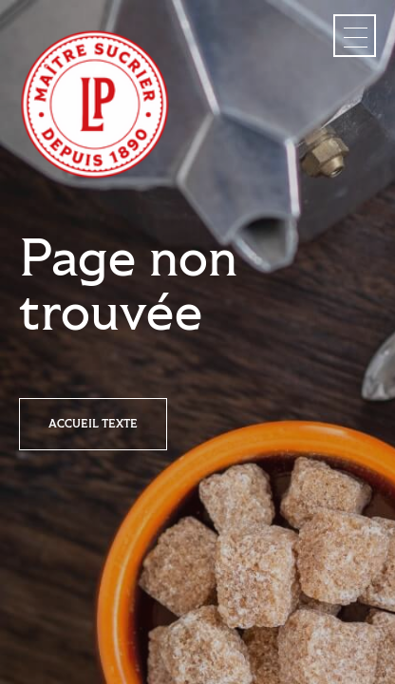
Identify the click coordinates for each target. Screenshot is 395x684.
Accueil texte (93, 424)
